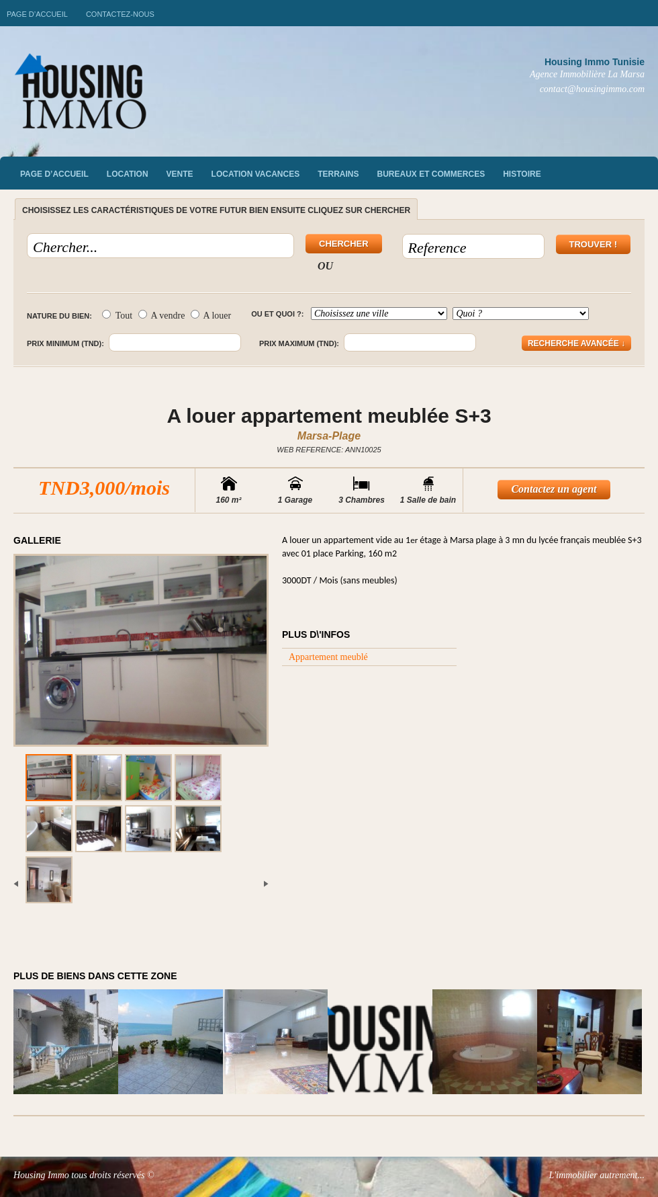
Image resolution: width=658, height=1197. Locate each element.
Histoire (521, 174)
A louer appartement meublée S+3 (329, 416)
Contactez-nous (120, 14)
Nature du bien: (59, 316)
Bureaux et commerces (431, 174)
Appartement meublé (328, 657)
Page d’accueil (37, 14)
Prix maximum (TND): (299, 343)
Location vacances (255, 174)
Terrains (338, 174)
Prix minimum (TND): (65, 343)
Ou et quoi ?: (277, 314)
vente (180, 174)
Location (127, 174)
